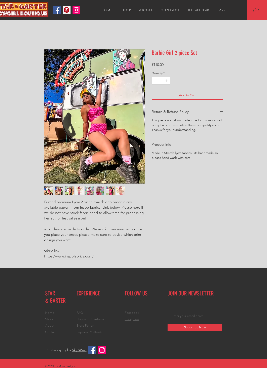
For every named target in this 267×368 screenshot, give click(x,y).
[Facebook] (57, 10)
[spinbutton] (161, 80)
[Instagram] (76, 10)
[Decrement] (154, 80)
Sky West (79, 350)
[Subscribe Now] (195, 327)
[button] (258, 9)
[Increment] (167, 80)
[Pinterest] (67, 10)
